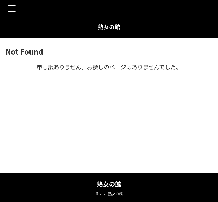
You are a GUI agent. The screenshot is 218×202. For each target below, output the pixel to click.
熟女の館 (109, 27)
